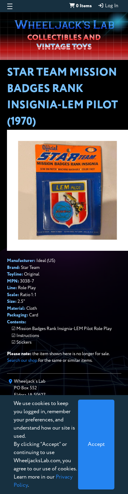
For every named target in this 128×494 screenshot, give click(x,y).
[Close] (96, 444)
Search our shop (22, 360)
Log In (108, 5)
